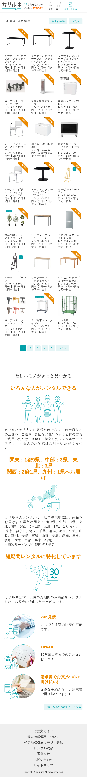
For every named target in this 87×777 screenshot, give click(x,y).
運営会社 (43, 754)
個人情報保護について (43, 737)
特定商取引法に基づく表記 (43, 742)
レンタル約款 (43, 748)
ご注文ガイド (43, 731)
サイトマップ (43, 765)
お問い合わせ (43, 759)
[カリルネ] (11, 6)
